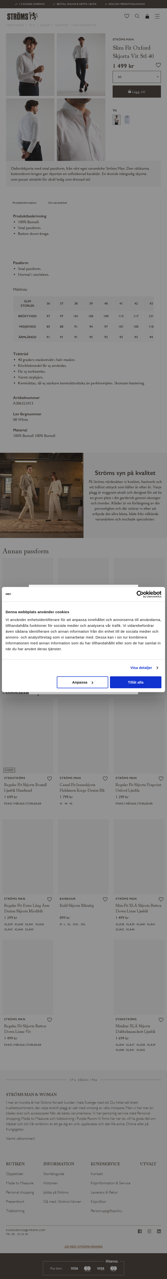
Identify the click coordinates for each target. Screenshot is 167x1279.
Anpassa (82, 682)
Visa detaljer (141, 668)
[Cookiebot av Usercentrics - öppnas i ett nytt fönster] (140, 594)
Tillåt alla (135, 682)
